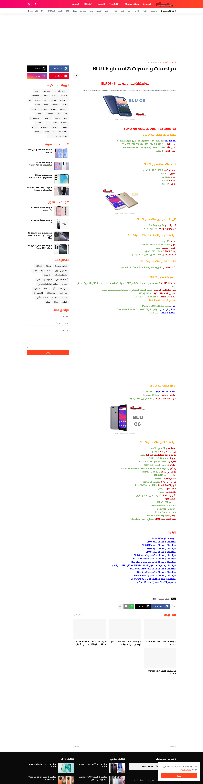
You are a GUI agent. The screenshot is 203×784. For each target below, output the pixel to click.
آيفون (145, 11)
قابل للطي (63, 293)
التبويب (101, 4)
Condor (50, 113)
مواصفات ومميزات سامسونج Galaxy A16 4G (40, 176)
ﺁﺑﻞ (53, 288)
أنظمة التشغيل (62, 279)
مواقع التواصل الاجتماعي (48, 284)
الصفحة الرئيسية (169, 62)
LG (30, 100)
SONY (37, 105)
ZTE (67, 11)
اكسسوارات (38, 293)
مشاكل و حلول (61, 270)
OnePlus (51, 11)
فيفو (122, 11)
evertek (55, 127)
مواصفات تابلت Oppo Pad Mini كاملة (43, 765)
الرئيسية (147, 4)
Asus (46, 105)
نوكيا (91, 11)
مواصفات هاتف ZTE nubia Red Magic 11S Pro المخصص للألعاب (90, 643)
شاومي (136, 11)
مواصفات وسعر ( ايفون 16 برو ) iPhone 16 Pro (40, 246)
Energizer (47, 118)
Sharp (65, 127)
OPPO (54, 96)
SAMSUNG (46, 91)
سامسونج (153, 11)
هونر (106, 11)
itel (50, 136)
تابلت (35, 270)
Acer (47, 131)
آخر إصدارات (51, 293)
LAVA (55, 122)
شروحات (76, 4)
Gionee (64, 122)
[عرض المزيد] (120, 606)
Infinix (53, 100)
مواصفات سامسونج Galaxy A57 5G (39, 150)
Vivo (36, 91)
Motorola (64, 100)
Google (40, 113)
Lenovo (55, 105)
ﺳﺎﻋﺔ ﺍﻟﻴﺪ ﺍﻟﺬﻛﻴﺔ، (61, 275)
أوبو (128, 11)
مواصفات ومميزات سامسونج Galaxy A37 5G (40, 163)
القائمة (114, 4)
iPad (66, 118)
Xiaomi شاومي (61, 91)
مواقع (54, 297)
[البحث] (29, 4)
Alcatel (53, 109)
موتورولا (83, 11)
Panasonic (34, 118)
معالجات (64, 297)
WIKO (57, 118)
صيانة (48, 302)
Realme (35, 96)
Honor (45, 96)
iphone (44, 109)
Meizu (34, 109)
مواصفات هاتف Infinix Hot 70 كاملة (161, 672)
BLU (154, 599)
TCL (48, 122)
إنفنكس (99, 11)
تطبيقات (87, 4)
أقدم (77, 746)
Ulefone (39, 122)
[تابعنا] (30, 10)
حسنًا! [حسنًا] (179, 776)
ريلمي (60, 11)
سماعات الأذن (42, 297)
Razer (34, 127)
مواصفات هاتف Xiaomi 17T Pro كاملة (161, 643)
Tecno (65, 105)
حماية (56, 302)
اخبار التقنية (63, 288)
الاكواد (65, 284)
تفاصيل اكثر (186, 769)
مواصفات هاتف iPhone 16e (41, 221)
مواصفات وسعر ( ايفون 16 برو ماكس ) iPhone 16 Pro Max (40, 235)
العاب (46, 288)
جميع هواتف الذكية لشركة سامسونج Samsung (39, 188)
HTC (42, 11)
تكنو (36, 11)
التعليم (65, 302)
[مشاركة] (75, 75)
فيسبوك (37, 288)
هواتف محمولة (132, 4)
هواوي (114, 11)
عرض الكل (77, 615)
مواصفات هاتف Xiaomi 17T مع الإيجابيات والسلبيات (126, 643)
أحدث (172, 746)
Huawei (64, 96)
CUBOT (38, 131)
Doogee (44, 127)
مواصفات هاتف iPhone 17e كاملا (41, 208)
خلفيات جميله (46, 270)
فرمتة (48, 266)
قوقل (74, 11)
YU (54, 131)
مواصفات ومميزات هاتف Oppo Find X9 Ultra (42, 778)
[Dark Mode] (35, 4)
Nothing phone (61, 136)
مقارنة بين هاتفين (44, 279)
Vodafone (63, 131)
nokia (37, 100)
